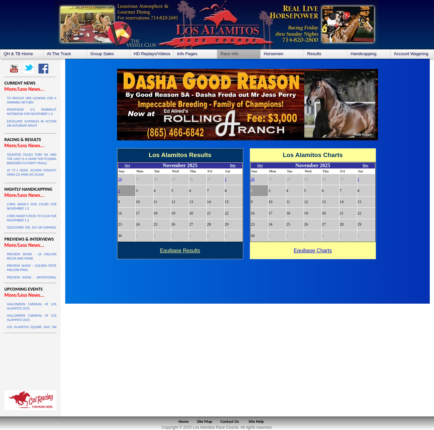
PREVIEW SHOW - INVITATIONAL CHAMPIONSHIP (31, 279)
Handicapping (364, 53)
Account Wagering (411, 53)
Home (183, 421)
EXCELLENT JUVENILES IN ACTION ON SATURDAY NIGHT (31, 123)
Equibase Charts (313, 250)
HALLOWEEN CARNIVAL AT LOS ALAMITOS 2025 (31, 306)
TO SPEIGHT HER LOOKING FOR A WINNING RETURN (31, 100)
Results (314, 53)
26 (120, 179)
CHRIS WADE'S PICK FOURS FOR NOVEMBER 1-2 (31, 206)
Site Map (204, 421)
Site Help (256, 421)
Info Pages (187, 53)
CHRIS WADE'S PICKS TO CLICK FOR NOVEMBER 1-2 (31, 218)
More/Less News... (24, 89)
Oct (127, 165)
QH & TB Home (18, 53)
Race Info (229, 53)
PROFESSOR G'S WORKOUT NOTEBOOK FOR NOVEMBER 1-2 (31, 111)
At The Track (59, 53)
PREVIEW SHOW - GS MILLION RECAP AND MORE (31, 256)
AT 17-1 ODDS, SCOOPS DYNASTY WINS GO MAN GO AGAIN (31, 172)
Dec (233, 165)
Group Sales (102, 53)
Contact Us (229, 421)
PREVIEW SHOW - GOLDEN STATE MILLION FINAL (31, 267)
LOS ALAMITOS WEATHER (30, 360)
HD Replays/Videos (152, 53)
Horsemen (273, 53)
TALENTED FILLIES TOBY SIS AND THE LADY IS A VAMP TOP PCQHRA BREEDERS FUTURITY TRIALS (31, 158)
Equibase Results (180, 250)
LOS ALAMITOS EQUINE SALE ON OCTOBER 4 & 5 (31, 329)
